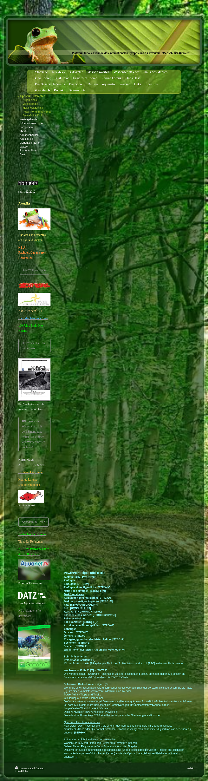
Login (190, 767)
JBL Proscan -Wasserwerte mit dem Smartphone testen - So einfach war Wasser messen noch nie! (33, 434)
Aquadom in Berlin (33, 522)
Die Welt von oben (34, 270)
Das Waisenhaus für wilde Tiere (34, 345)
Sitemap (39, 768)
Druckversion (24, 768)
